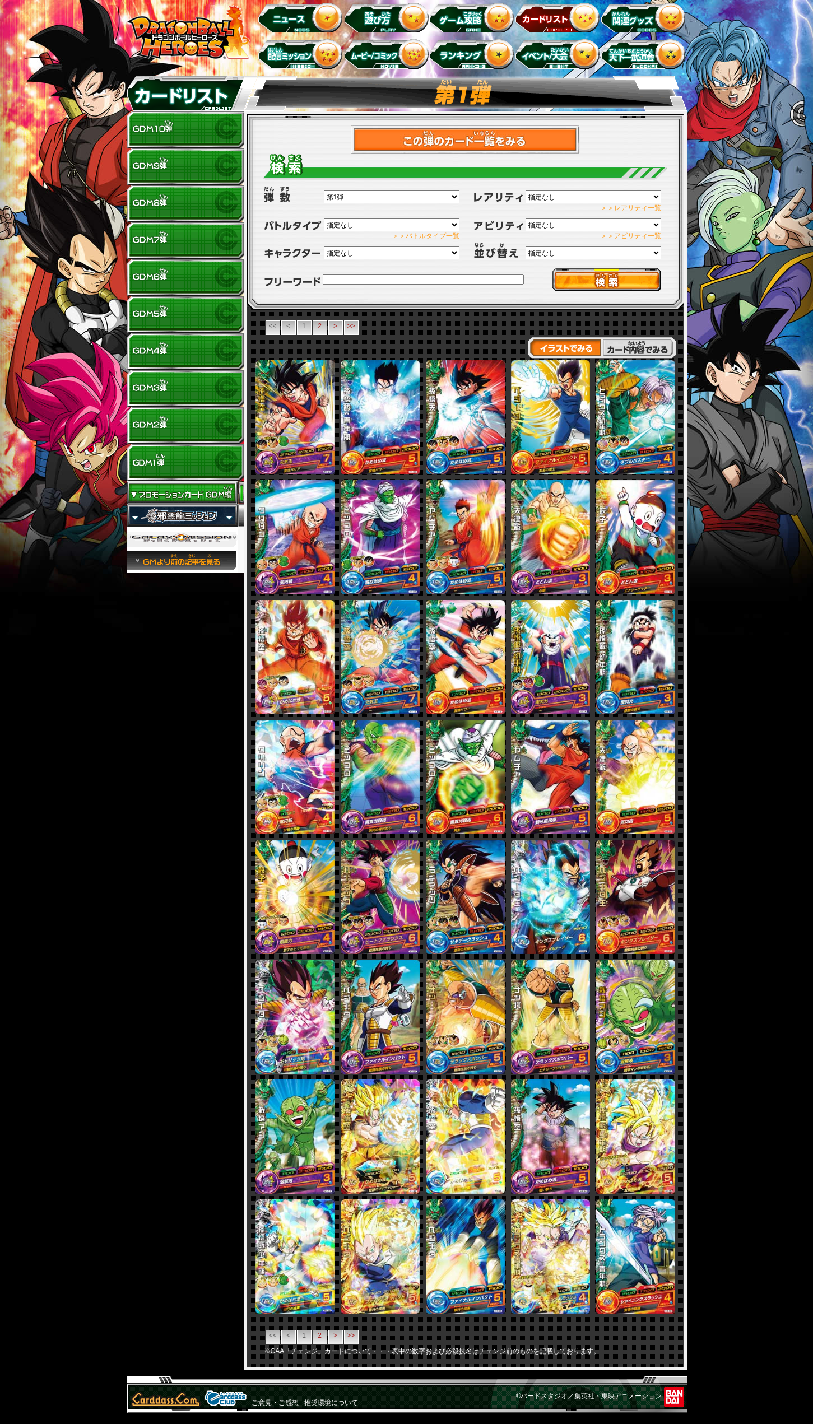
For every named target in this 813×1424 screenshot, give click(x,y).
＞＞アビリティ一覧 (631, 236)
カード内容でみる (639, 348)
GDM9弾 (185, 166)
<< (272, 326)
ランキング (474, 54)
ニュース (302, 17)
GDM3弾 (185, 388)
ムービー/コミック (388, 54)
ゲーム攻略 (474, 17)
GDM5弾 (185, 314)
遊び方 (388, 17)
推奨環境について (331, 1403)
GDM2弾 (185, 425)
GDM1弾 (185, 462)
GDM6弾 (185, 277)
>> (351, 326)
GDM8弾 (185, 203)
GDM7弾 (185, 240)
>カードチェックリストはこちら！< (465, 139)
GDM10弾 (185, 129)
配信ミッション (302, 54)
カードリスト (559, 17)
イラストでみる (564, 348)
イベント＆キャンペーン (559, 54)
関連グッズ (645, 17)
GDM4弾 (185, 351)
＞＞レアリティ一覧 (631, 208)
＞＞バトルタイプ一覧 (425, 236)
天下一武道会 (645, 54)
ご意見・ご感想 (275, 1403)
